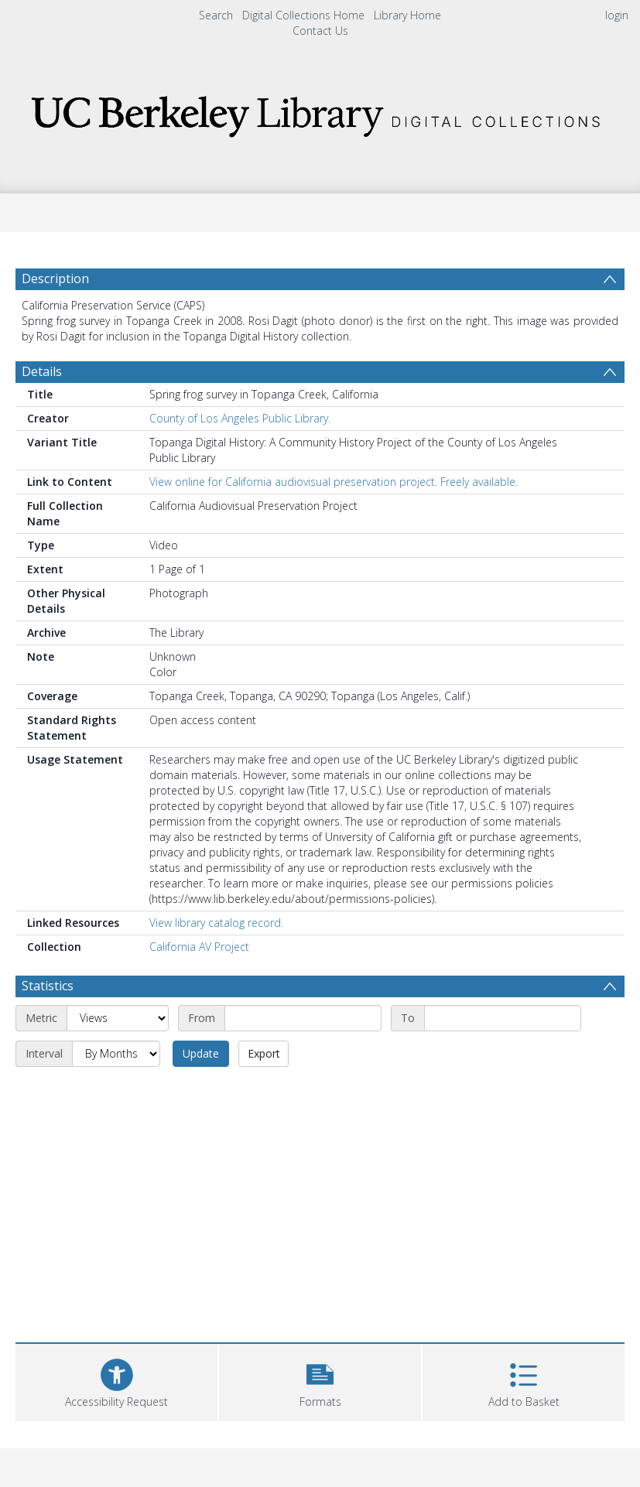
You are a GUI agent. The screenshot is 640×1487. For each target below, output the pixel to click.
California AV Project (199, 946)
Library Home (407, 15)
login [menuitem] (616, 15)
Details (42, 371)
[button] (320, 1380)
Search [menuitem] (216, 15)
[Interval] (116, 1054)
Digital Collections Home (303, 15)
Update (201, 1053)
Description (55, 278)
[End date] (502, 1018)
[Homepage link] (320, 112)
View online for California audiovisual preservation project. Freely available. (333, 481)
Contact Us (320, 30)
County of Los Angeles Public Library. (239, 418)
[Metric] (118, 1018)
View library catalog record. (216, 922)
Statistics (48, 985)
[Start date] (303, 1018)
